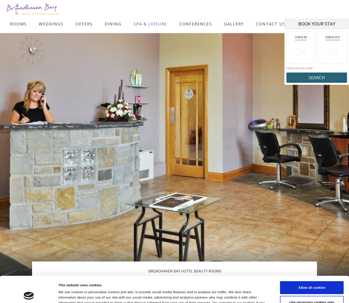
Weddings (51, 24)
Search (316, 78)
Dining (113, 24)
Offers (84, 24)
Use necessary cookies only (312, 276)
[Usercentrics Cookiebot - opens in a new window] (28, 294)
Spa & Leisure (150, 24)
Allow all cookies (311, 261)
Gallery (234, 24)
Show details (68, 294)
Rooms (18, 24)
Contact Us (271, 24)
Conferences (195, 24)
